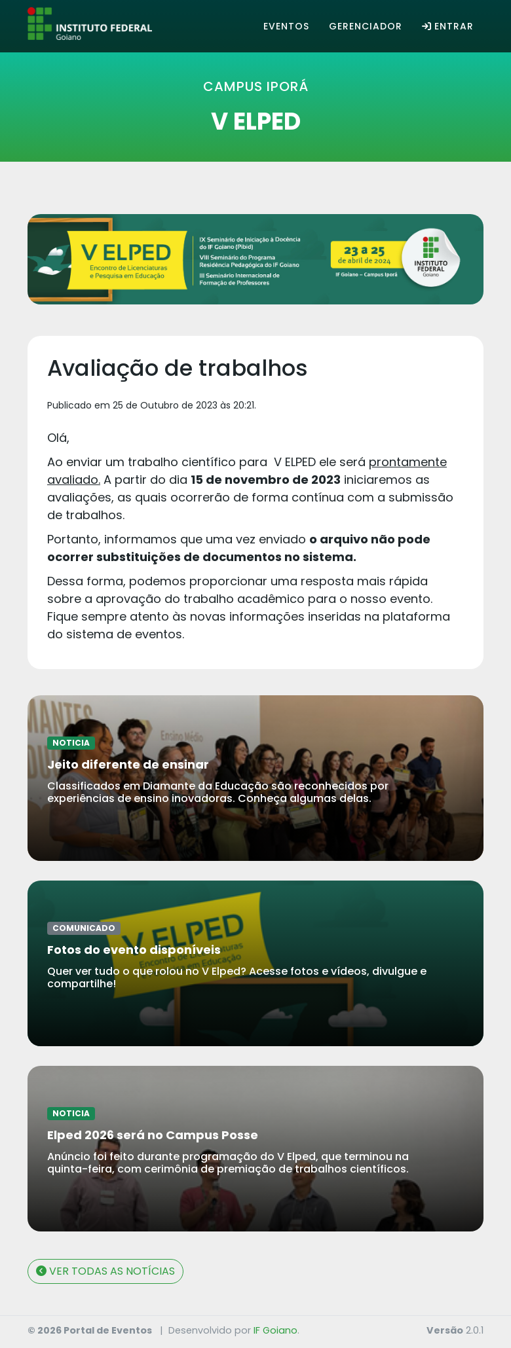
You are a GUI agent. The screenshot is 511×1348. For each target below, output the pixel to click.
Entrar (448, 26)
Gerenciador (365, 26)
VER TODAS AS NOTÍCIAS (105, 1271)
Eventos (286, 26)
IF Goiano (275, 1330)
